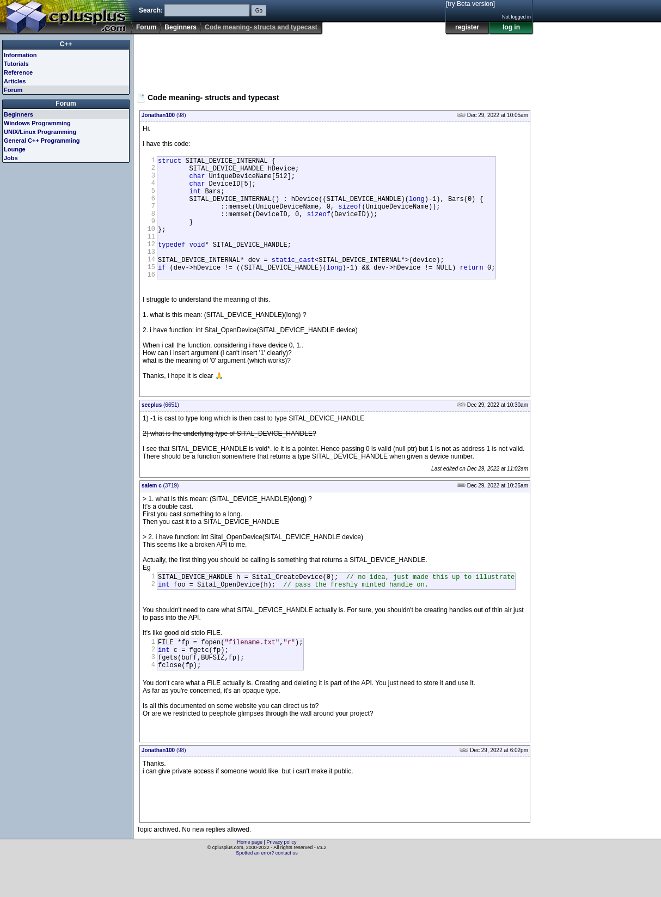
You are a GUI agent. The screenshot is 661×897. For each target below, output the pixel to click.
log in (511, 27)
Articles (15, 81)
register (467, 27)
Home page (250, 878)
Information (20, 55)
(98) (164, 115)
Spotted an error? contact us (267, 889)
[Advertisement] (335, 59)
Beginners (180, 27)
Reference (18, 72)
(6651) (160, 431)
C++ (66, 44)
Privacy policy (281, 878)
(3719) (160, 512)
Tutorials (16, 63)
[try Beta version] (470, 4)
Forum (146, 27)
